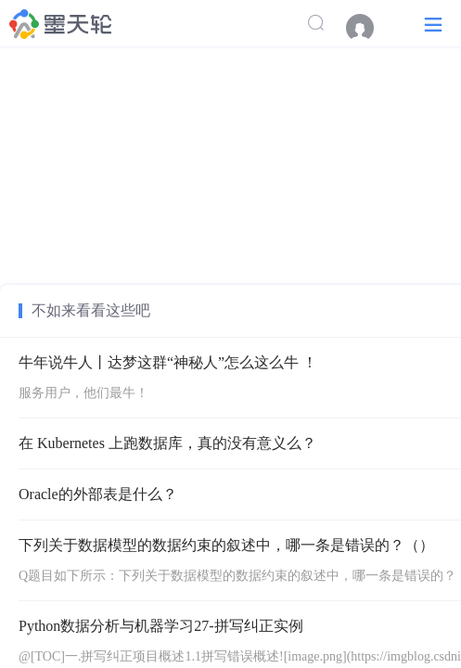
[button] (433, 24)
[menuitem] (369, 28)
